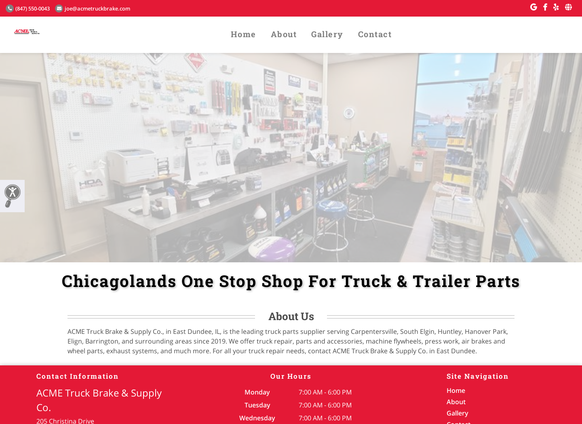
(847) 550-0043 (28, 8)
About (284, 34)
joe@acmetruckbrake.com (92, 8)
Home (243, 34)
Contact (375, 34)
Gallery (327, 34)
